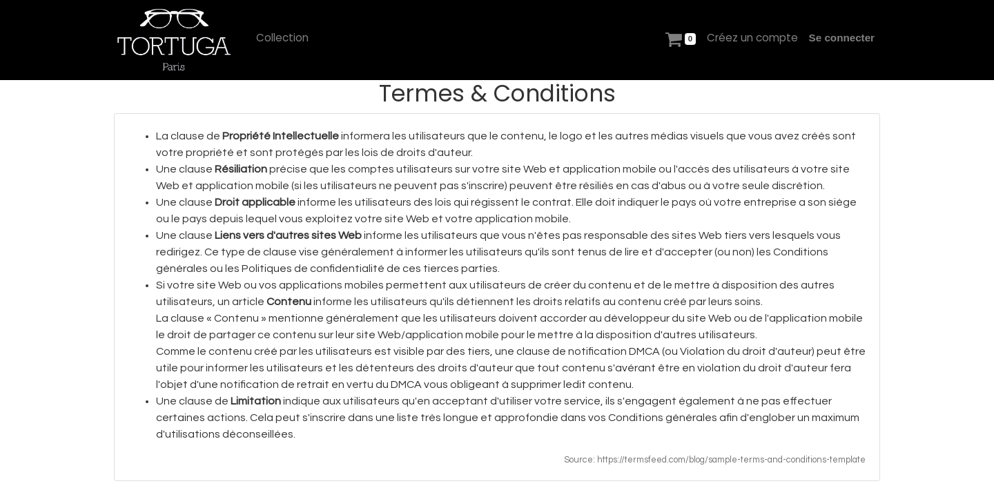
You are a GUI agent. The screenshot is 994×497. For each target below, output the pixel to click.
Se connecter (842, 37)
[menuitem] (282, 38)
